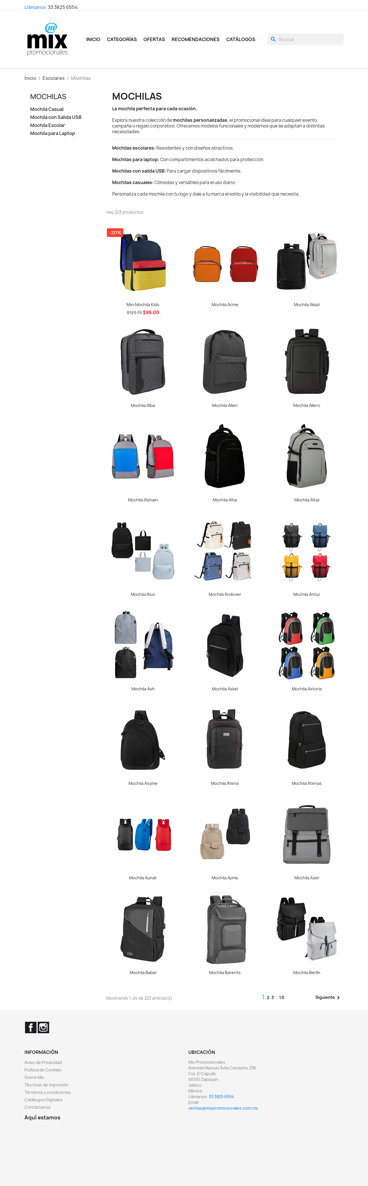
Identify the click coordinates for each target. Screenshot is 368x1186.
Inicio (93, 39)
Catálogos (240, 39)
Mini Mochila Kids (142, 304)
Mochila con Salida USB (56, 117)
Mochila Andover (225, 594)
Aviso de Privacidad (43, 1062)
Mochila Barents (225, 972)
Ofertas (154, 39)
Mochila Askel (225, 688)
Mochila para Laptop (52, 133)
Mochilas (48, 96)
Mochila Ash (143, 688)
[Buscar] (306, 39)
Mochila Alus (143, 594)
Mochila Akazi (307, 304)
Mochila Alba (143, 405)
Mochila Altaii (306, 500)
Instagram (43, 1027)
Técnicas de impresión (46, 1085)
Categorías (122, 39)
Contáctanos (37, 1107)
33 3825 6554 (63, 7)
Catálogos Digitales (43, 1099)
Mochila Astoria (307, 688)
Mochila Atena (225, 783)
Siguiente (328, 997)
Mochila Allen (224, 405)
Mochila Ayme (225, 877)
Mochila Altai (225, 500)
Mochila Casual (47, 109)
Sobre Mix (34, 1077)
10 (282, 997)
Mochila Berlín (306, 972)
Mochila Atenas (307, 783)
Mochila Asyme (143, 783)
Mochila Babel (143, 972)
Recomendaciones (196, 39)
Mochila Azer (306, 877)
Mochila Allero (306, 405)
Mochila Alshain (143, 500)
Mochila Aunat (143, 877)
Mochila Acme (225, 304)
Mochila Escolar (47, 125)
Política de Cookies (43, 1070)
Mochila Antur (306, 594)
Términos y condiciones (47, 1092)
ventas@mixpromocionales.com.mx (223, 1108)
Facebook (31, 1027)
